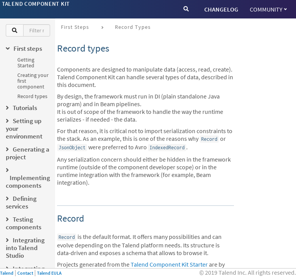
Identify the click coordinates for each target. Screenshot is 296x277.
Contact (25, 273)
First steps (75, 26)
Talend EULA (49, 273)
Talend (6, 273)
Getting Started (25, 62)
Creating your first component (33, 81)
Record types (32, 96)
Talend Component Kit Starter (169, 264)
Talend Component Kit (36, 3)
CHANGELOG (221, 9)
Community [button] (268, 9)
